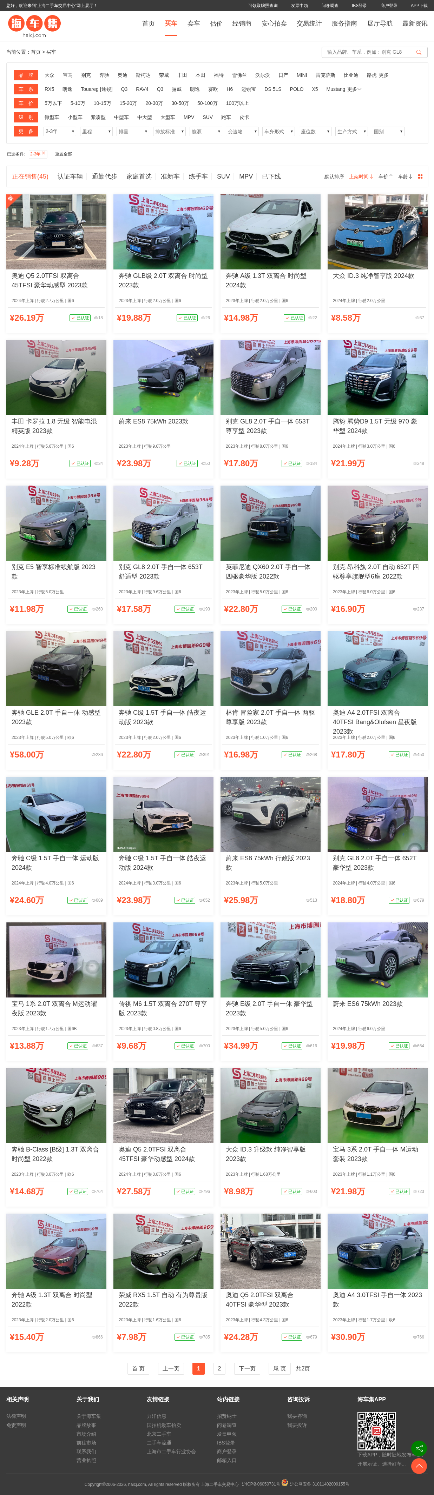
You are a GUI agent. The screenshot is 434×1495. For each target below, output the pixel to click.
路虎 (372, 75)
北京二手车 (159, 1434)
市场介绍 (86, 1434)
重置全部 (63, 154)
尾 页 (279, 1368)
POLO (297, 89)
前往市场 (86, 1443)
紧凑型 (98, 117)
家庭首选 (139, 176)
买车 (171, 23)
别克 (86, 75)
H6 (229, 89)
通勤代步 (104, 176)
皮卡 (244, 117)
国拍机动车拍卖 (164, 1425)
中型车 (121, 117)
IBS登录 (359, 5)
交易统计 (309, 23)
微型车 (52, 117)
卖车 (194, 23)
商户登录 (389, 5)
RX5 (49, 89)
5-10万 (78, 103)
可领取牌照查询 (263, 5)
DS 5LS (272, 89)
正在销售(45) (30, 176)
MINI (302, 75)
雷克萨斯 (325, 75)
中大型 (144, 117)
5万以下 (53, 103)
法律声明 (16, 1416)
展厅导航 (380, 23)
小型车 (75, 117)
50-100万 (207, 103)
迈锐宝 (248, 89)
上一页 (171, 1368)
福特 (219, 75)
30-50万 (180, 103)
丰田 (182, 75)
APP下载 (419, 5)
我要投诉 (297, 1425)
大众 (49, 75)
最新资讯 (415, 23)
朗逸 (67, 89)
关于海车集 (89, 1416)
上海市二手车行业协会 (171, 1451)
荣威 (164, 75)
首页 (148, 23)
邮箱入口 (227, 1460)
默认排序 (334, 176)
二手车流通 (159, 1443)
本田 (200, 75)
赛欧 (213, 89)
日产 (283, 75)
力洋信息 (156, 1416)
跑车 (226, 117)
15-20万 (128, 103)
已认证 (80, 317)
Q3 (124, 89)
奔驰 (104, 75)
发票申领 (299, 5)
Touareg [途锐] (96, 89)
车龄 (405, 176)
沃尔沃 (262, 75)
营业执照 (86, 1460)
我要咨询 (297, 1416)
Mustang (336, 89)
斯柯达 (143, 75)
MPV (189, 117)
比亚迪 (351, 75)
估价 (216, 23)
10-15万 (102, 103)
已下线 (271, 176)
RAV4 (142, 89)
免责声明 (16, 1425)
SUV (208, 117)
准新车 (170, 176)
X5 (315, 89)
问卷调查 (330, 5)
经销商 (241, 23)
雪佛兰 (239, 75)
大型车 (167, 117)
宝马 (68, 75)
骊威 (177, 89)
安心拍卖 (274, 23)
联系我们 (86, 1451)
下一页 (247, 1368)
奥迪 (122, 75)
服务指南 (344, 23)
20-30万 (154, 103)
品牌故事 (86, 1425)
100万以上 (237, 103)
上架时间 (361, 176)
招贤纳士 (227, 1416)
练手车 (198, 176)
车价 (386, 176)
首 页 (138, 1368)
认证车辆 (70, 176)
